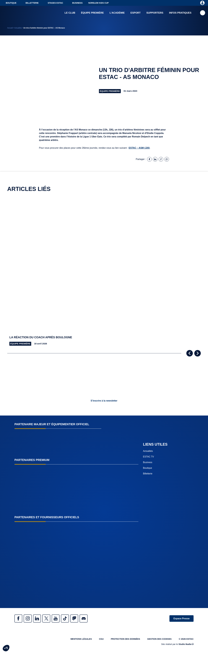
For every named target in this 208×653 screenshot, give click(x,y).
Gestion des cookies (159, 639)
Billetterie (32, 3)
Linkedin (39, 619)
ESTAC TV (148, 456)
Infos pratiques (180, 13)
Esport (135, 13)
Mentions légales (78, 639)
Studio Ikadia (186, 645)
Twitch (79, 619)
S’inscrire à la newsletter (104, 400)
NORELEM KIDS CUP (98, 3)
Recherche (202, 13)
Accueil (10, 28)
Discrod (90, 619)
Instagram (29, 619)
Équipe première (92, 13)
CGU (98, 639)
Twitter (49, 619)
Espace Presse (181, 618)
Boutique (11, 3)
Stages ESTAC (55, 3)
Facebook (19, 619)
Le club (70, 13)
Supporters (154, 13)
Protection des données (123, 639)
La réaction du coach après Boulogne (41, 337)
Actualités (18, 28)
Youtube (59, 619)
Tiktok (69, 619)
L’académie (117, 13)
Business (77, 3)
